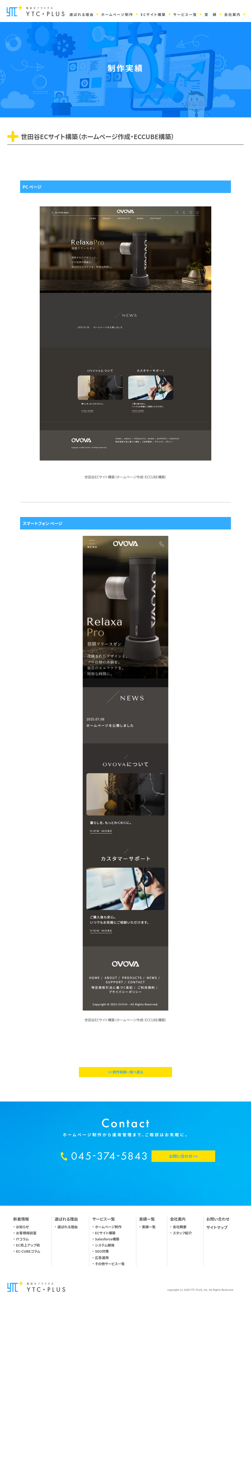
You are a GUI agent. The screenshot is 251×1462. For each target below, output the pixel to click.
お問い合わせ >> (183, 1302)
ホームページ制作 (108, 1372)
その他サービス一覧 (110, 1409)
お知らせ (22, 1372)
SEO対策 (102, 1396)
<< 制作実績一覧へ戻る (125, 1217)
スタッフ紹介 (182, 1378)
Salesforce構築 (107, 1384)
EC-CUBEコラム (28, 1396)
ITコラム (22, 1384)
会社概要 (180, 1372)
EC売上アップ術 (28, 1390)
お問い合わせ (217, 1364)
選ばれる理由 (67, 1372)
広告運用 (102, 1402)
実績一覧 (149, 1372)
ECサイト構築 (105, 1378)
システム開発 (105, 1390)
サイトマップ (216, 1372)
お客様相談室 (26, 1378)
